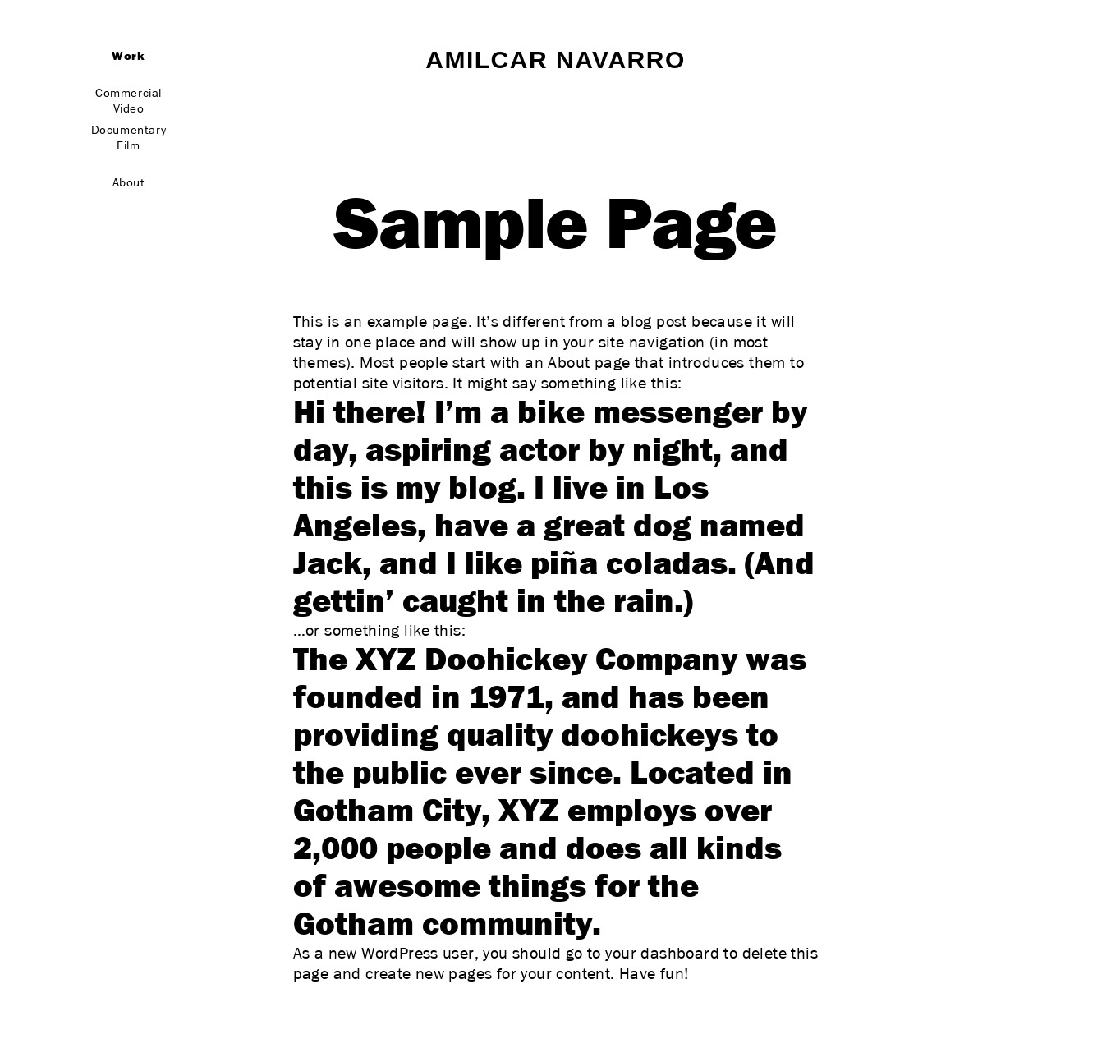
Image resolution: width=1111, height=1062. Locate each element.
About (128, 183)
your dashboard (662, 953)
